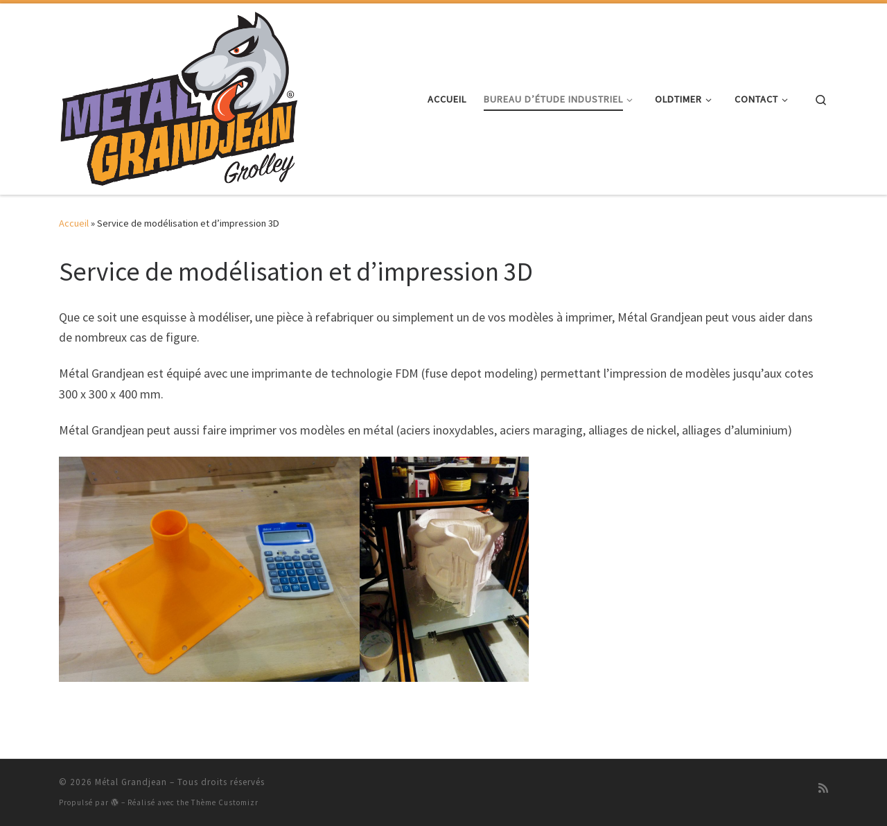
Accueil (74, 223)
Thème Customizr (224, 802)
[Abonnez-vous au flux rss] (823, 787)
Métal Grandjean (131, 782)
